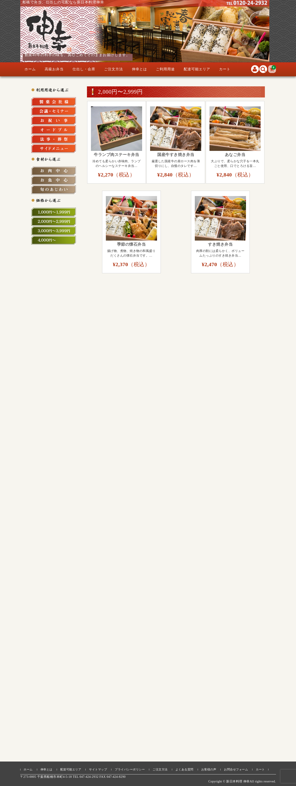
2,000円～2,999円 (53, 221)
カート (224, 69)
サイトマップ (98, 769)
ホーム (30, 69)
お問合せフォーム (236, 769)
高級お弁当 (54, 69)
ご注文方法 (113, 69)
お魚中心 (53, 180)
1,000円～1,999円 (53, 212)
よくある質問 (184, 769)
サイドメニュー (53, 148)
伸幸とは (139, 69)
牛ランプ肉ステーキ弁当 (116, 154)
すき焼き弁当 (220, 244)
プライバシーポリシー (130, 769)
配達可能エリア (197, 69)
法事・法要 (53, 139)
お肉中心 (53, 170)
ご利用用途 (165, 69)
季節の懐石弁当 (131, 244)
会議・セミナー (53, 111)
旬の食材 (53, 189)
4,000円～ (53, 240)
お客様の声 (208, 769)
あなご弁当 (235, 154)
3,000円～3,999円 (53, 230)
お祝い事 (53, 120)
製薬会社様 (53, 101)
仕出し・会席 (83, 69)
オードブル (53, 129)
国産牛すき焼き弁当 (175, 154)
